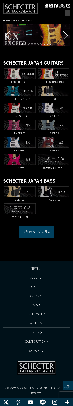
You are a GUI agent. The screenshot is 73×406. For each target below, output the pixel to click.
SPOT (34, 287)
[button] (22, 44)
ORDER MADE (34, 314)
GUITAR (34, 296)
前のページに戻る (38, 231)
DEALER (34, 332)
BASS (34, 305)
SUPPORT (34, 350)
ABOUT (34, 277)
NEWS (34, 268)
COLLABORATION (34, 341)
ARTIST (34, 323)
